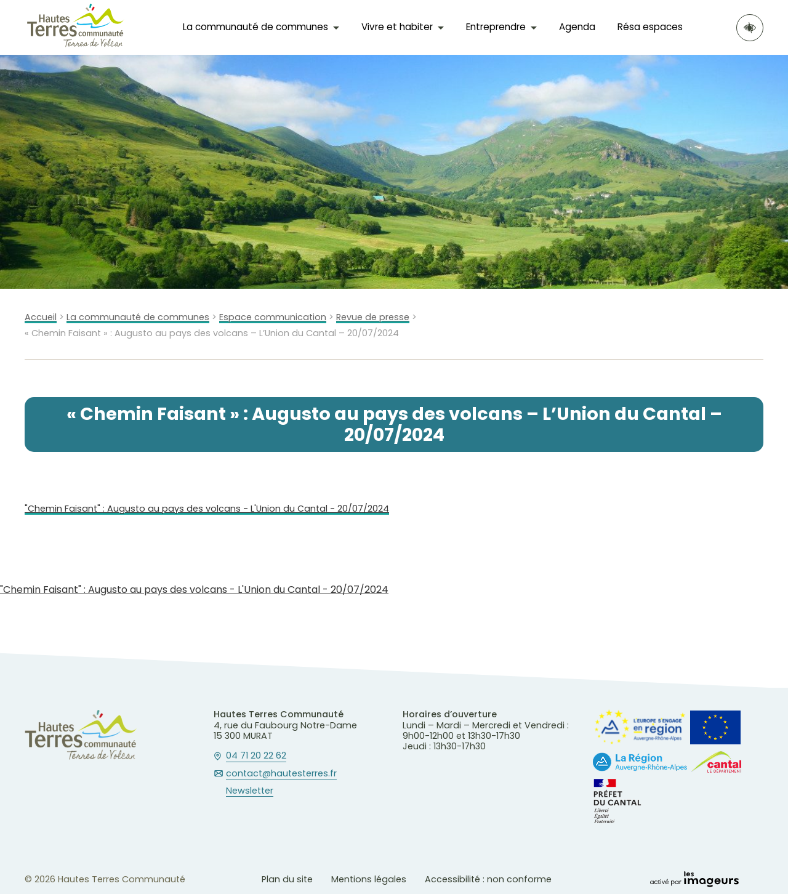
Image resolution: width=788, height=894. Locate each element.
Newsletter (249, 791)
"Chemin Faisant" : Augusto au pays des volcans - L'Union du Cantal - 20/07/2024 (207, 509)
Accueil (41, 317)
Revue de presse (372, 317)
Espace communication (272, 317)
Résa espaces (650, 26)
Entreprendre (496, 26)
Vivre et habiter (397, 26)
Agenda (577, 26)
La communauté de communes (255, 26)
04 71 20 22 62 (256, 756)
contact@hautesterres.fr (281, 773)
